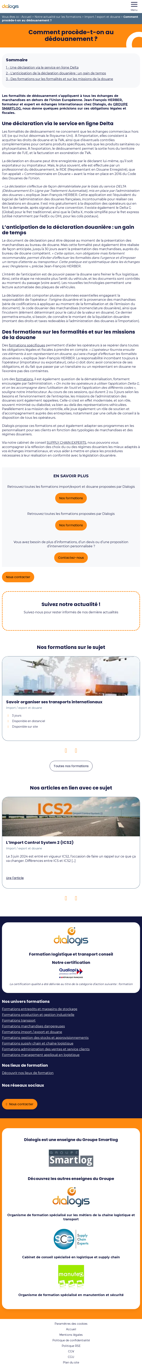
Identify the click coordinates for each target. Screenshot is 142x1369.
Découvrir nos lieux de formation (28, 1073)
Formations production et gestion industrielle (38, 1015)
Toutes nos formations (71, 766)
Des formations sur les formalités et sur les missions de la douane (59, 79)
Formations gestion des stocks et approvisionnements (45, 1038)
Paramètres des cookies (71, 1324)
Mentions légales (71, 1335)
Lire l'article (15, 878)
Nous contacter (18, 577)
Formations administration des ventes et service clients (46, 1049)
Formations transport (19, 1020)
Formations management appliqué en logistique (41, 1055)
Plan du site (71, 1362)
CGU (71, 1357)
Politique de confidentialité (71, 1340)
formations (24, 379)
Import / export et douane (102, 17)
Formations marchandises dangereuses (33, 1026)
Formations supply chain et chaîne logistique (37, 1043)
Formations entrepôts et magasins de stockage (39, 1009)
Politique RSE (71, 1346)
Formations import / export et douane (32, 1032)
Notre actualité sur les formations (58, 17)
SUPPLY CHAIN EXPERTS (66, 442)
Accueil (26, 17)
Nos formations (71, 498)
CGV (71, 1351)
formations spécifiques (27, 345)
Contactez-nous (71, 557)
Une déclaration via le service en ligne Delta (42, 67)
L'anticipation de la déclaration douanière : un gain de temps (56, 73)
